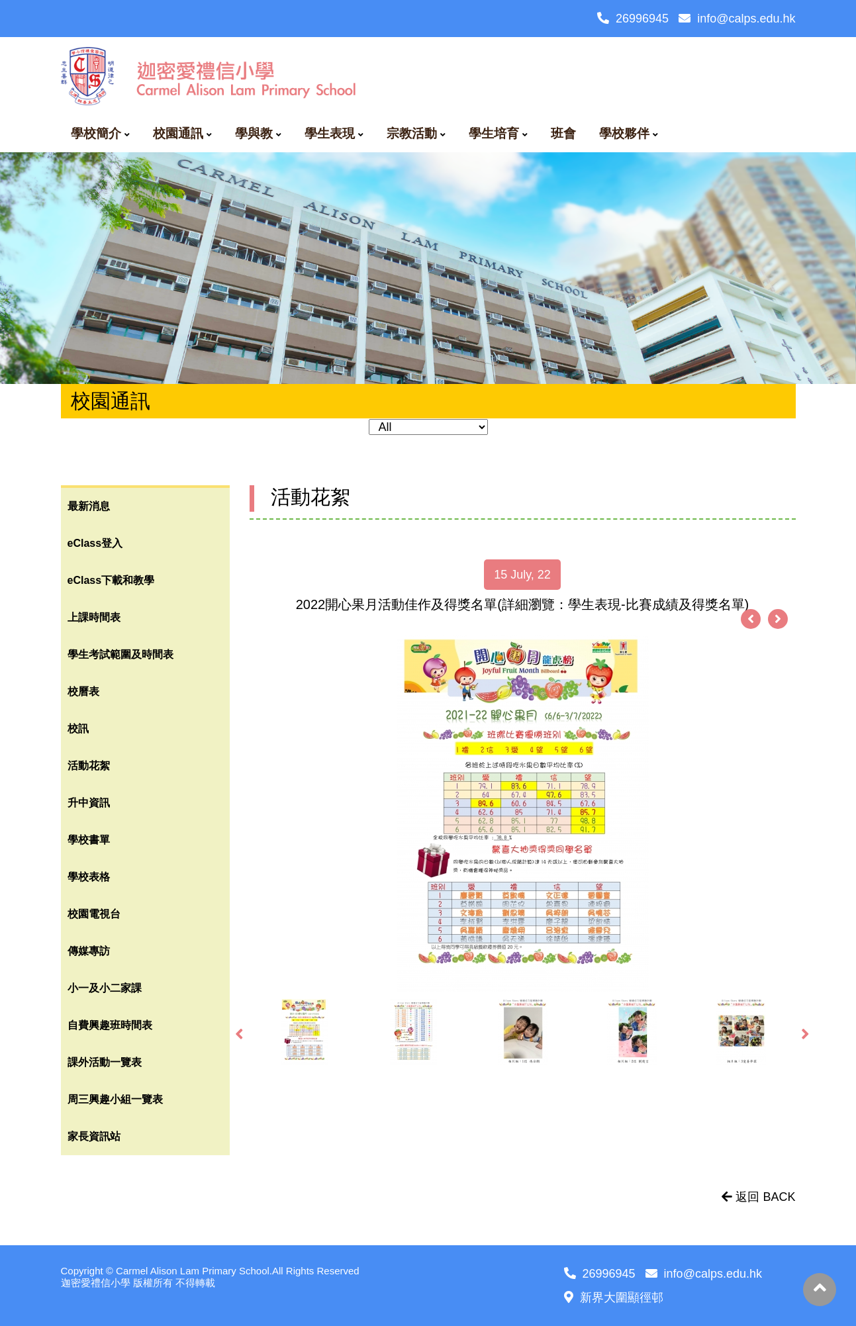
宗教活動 (412, 133)
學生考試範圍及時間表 (120, 654)
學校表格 (89, 876)
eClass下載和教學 (111, 580)
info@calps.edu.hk (737, 18)
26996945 (633, 18)
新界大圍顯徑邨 (613, 1297)
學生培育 (494, 133)
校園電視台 (94, 914)
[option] (522, 814)
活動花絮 (89, 765)
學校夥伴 (624, 133)
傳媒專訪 (89, 951)
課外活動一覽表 (105, 1062)
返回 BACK (758, 1197)
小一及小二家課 (105, 988)
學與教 (254, 133)
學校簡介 (96, 133)
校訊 (78, 728)
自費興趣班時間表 (110, 1025)
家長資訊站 (94, 1136)
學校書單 (89, 839)
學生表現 (330, 133)
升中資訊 (89, 802)
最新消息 (89, 506)
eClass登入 (95, 543)
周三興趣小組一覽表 (115, 1099)
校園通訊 (178, 133)
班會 (563, 133)
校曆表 (83, 691)
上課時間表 (94, 617)
